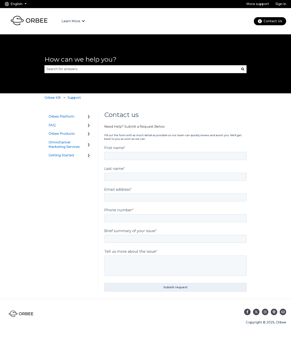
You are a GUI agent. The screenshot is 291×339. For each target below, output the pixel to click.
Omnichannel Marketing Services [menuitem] (64, 144)
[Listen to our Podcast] (274, 312)
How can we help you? (80, 59)
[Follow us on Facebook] (247, 312)
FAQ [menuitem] (52, 125)
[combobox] (141, 69)
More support (257, 4)
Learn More (70, 21)
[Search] (243, 69)
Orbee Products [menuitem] (61, 134)
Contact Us (270, 21)
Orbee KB (52, 98)
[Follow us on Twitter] (256, 312)
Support (74, 98)
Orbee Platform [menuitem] (61, 116)
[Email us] (283, 312)
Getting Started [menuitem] (61, 155)
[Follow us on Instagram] (265, 312)
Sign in (280, 4)
